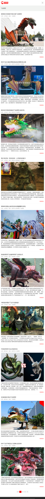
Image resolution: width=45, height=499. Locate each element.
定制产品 (13, 64)
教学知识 (6, 351)
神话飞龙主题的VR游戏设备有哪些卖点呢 (13, 62)
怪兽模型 (18, 64)
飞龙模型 (13, 16)
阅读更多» (42, 57)
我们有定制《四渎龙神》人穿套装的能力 (13, 158)
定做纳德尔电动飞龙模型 (8, 397)
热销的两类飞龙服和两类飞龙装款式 (12, 254)
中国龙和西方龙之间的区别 (9, 349)
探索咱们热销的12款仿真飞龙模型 (11, 14)
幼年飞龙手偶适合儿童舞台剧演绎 (11, 443)
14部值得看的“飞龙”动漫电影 (10, 302)
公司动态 (6, 16)
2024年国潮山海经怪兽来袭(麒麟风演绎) (13, 206)
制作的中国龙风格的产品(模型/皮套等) (12, 110)
